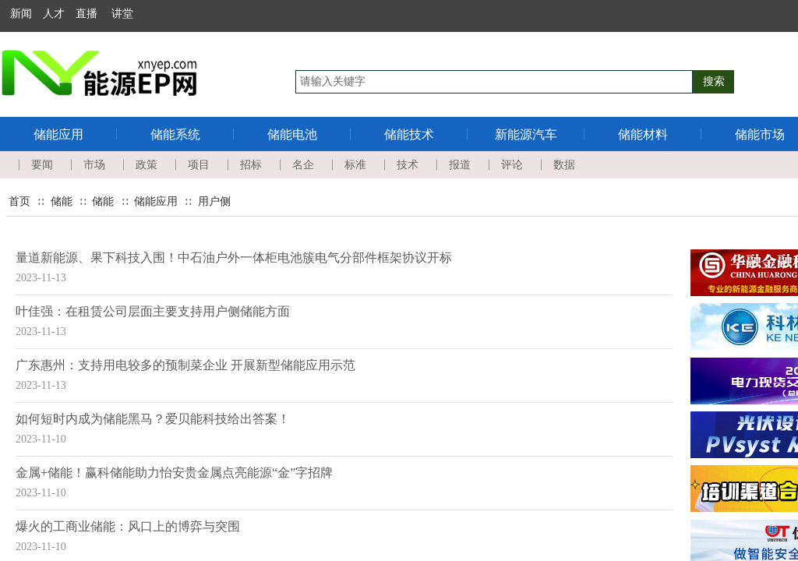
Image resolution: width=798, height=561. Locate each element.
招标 (251, 165)
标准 (355, 165)
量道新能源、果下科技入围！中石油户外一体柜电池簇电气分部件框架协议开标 (234, 257)
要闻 (42, 165)
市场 (94, 165)
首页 (19, 201)
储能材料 (643, 134)
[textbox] (494, 82)
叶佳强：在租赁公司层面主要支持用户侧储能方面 (153, 311)
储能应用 (58, 134)
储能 (61, 201)
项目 (199, 165)
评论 (512, 165)
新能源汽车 (526, 134)
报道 (460, 165)
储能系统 (175, 134)
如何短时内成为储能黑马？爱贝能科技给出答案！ (153, 418)
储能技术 (409, 134)
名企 (303, 165)
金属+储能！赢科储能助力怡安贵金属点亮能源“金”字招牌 (174, 472)
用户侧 (214, 201)
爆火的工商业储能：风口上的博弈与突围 (128, 526)
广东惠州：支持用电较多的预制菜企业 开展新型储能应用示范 (185, 365)
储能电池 (292, 134)
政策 (146, 165)
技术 (407, 165)
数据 (564, 165)
